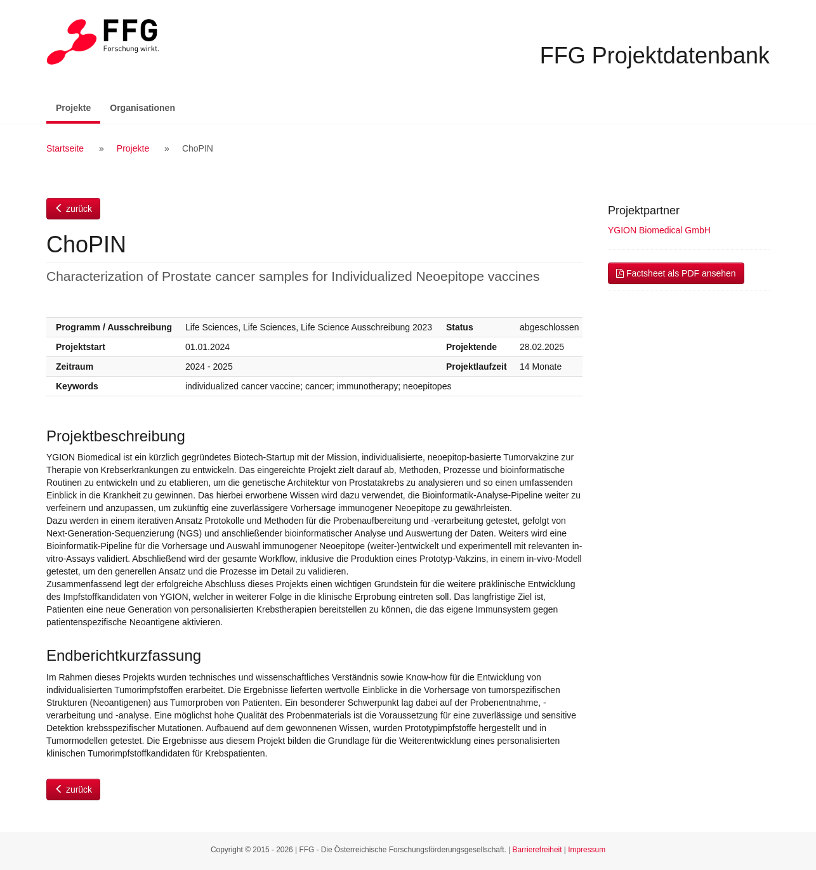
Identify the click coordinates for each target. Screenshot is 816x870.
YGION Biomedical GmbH (659, 230)
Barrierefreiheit (537, 849)
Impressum (586, 849)
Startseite (65, 148)
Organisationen (142, 108)
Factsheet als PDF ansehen (676, 273)
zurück (73, 209)
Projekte (78, 107)
